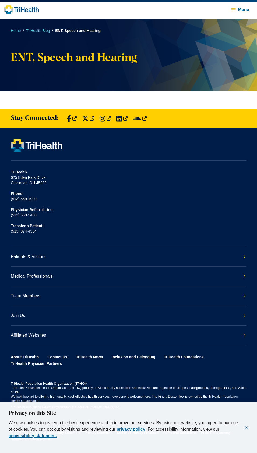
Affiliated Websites (128, 335)
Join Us (128, 315)
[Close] (246, 427)
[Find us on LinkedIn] (122, 118)
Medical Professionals (128, 276)
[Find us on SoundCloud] (140, 118)
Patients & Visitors (128, 256)
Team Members (128, 296)
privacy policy (131, 429)
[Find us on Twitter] (88, 118)
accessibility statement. (33, 435)
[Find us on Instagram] (105, 118)
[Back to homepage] (21, 9)
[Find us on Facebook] (72, 118)
